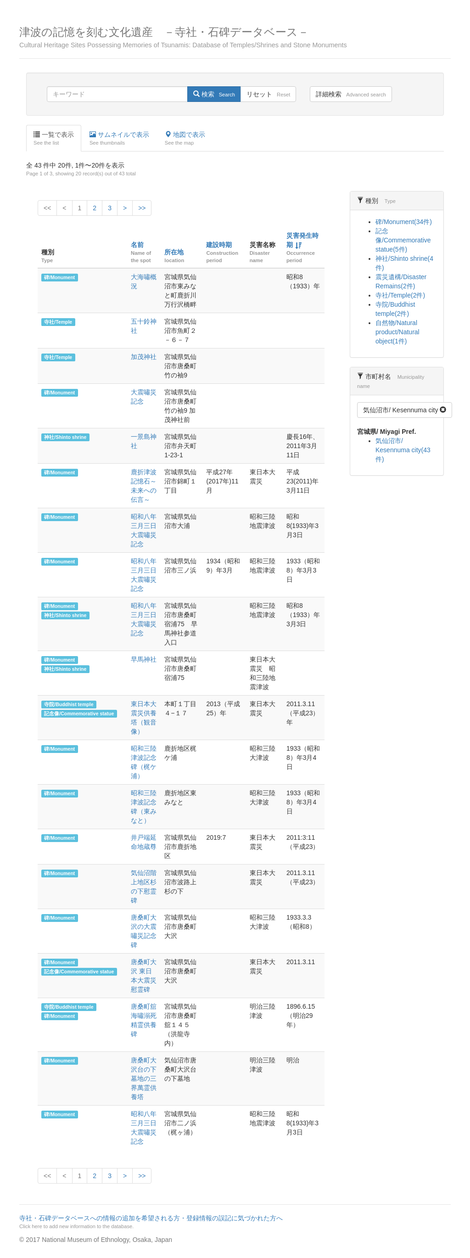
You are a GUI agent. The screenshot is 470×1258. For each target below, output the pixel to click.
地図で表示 (185, 138)
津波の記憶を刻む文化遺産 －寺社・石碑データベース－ (235, 37)
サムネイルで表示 (119, 138)
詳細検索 (351, 94)
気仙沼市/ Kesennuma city (404, 410)
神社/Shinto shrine (65, 437)
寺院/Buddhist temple (68, 704)
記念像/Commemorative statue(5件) (403, 240)
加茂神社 (144, 356)
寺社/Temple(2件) (400, 295)
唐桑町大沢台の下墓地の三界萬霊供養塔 (144, 1078)
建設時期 (219, 244)
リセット (268, 94)
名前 (137, 244)
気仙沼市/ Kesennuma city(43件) (403, 450)
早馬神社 (144, 659)
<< (47, 208)
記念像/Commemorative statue (79, 713)
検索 (214, 94)
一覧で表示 (54, 138)
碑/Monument (59, 277)
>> (141, 208)
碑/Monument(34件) (403, 221)
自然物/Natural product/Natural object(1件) (397, 332)
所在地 (174, 252)
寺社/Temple (58, 322)
